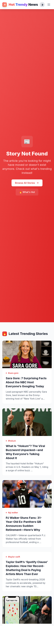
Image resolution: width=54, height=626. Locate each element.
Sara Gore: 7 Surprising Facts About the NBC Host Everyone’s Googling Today (26, 382)
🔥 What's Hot (27, 192)
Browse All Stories (27, 182)
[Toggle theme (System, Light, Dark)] (42, 4)
